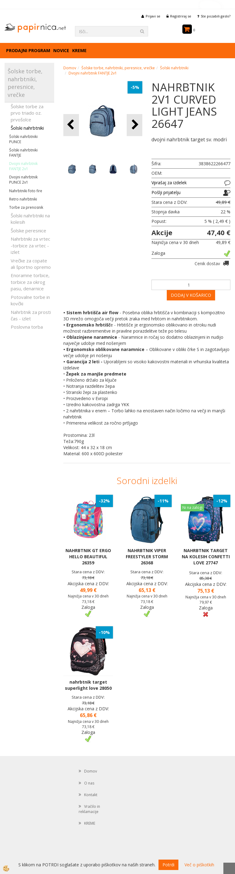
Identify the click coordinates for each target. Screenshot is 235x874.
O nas (89, 783)
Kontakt (90, 794)
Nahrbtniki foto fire (25, 190)
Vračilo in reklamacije (89, 809)
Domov (69, 68)
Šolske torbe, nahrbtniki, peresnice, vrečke (118, 68)
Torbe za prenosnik (26, 207)
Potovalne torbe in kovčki (30, 300)
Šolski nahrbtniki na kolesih (30, 218)
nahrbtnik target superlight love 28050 (88, 685)
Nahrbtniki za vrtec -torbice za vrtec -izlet (30, 245)
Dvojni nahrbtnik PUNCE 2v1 (23, 179)
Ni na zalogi (192, 507)
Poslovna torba (27, 327)
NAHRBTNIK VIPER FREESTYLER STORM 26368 (147, 557)
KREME (79, 50)
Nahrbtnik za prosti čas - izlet (31, 315)
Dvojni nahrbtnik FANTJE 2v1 (23, 166)
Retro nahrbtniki (23, 199)
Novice (61, 50)
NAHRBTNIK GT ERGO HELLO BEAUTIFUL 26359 (88, 557)
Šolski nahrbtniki (27, 128)
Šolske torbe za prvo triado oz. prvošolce (27, 113)
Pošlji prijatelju (166, 192)
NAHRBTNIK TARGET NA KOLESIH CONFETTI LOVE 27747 (206, 557)
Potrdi (168, 865)
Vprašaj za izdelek (169, 182)
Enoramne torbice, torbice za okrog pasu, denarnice (30, 282)
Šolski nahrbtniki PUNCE (23, 139)
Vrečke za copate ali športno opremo (31, 264)
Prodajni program (28, 50)
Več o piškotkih (199, 865)
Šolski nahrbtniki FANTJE (23, 152)
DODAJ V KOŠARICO (191, 295)
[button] (134, 125)
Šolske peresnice (28, 230)
